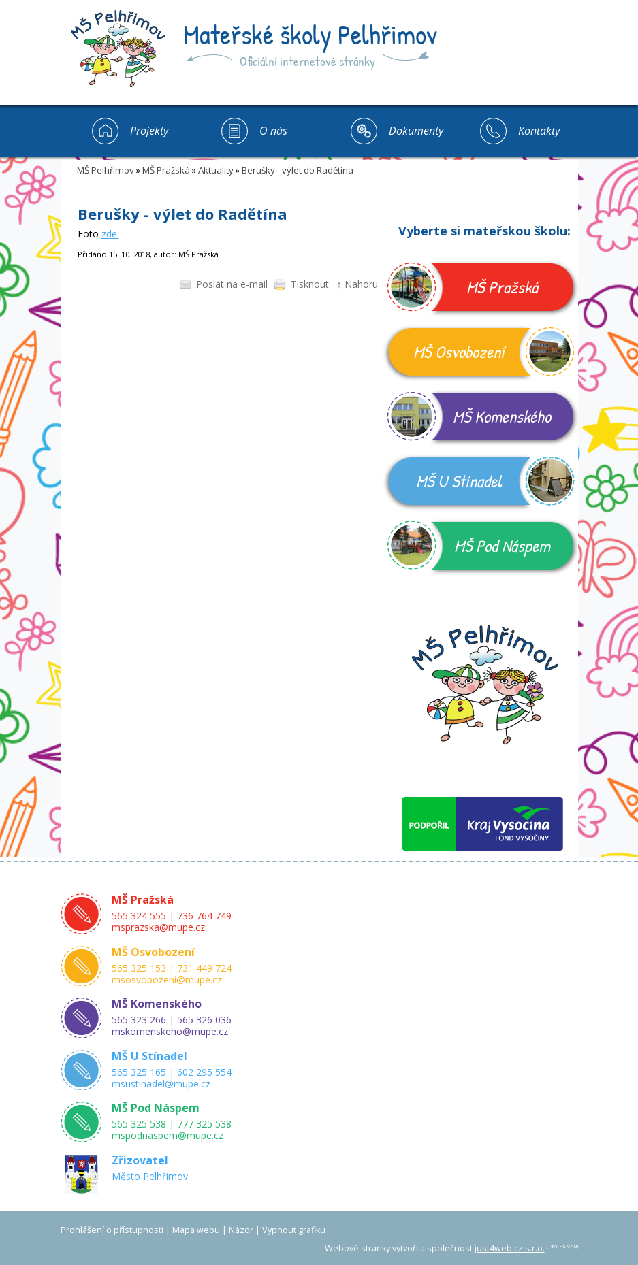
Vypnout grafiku (293, 1230)
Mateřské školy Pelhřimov (310, 34)
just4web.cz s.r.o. (510, 1248)
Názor (241, 1230)
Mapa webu (196, 1230)
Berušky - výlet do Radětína (297, 170)
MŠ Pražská (166, 170)
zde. (110, 233)
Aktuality (216, 170)
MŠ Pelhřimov (105, 170)
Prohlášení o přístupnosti (112, 1230)
